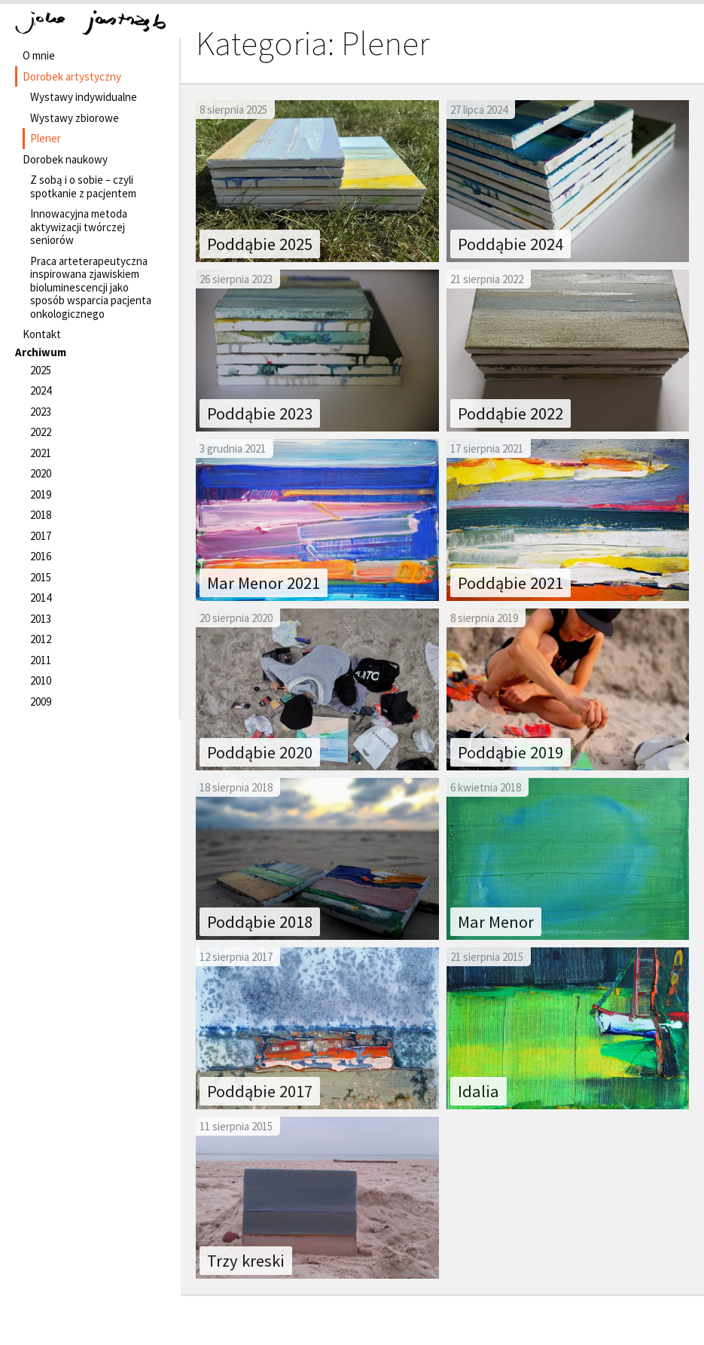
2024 (40, 390)
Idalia (478, 1091)
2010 (40, 680)
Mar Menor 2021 (263, 582)
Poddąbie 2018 (259, 921)
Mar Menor (496, 921)
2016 (40, 556)
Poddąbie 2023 (259, 413)
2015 (40, 577)
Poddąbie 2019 (510, 752)
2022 (40, 432)
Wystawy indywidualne (83, 97)
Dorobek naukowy (65, 159)
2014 (40, 597)
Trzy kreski (246, 1260)
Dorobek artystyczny (72, 76)
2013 (40, 619)
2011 (40, 660)
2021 (40, 453)
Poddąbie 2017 (259, 1091)
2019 (40, 494)
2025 (40, 370)
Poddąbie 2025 (259, 244)
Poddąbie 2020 (259, 752)
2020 (40, 473)
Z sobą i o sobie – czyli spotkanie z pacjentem (83, 186)
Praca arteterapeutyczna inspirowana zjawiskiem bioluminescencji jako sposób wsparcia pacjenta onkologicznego (90, 287)
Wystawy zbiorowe (74, 118)
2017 (40, 536)
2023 (40, 411)
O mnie (39, 55)
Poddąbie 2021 (510, 582)
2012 (40, 639)
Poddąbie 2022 (510, 413)
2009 (40, 701)
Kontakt (42, 334)
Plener (45, 138)
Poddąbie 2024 (510, 244)
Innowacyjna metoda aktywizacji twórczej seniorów (78, 226)
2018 (40, 515)
